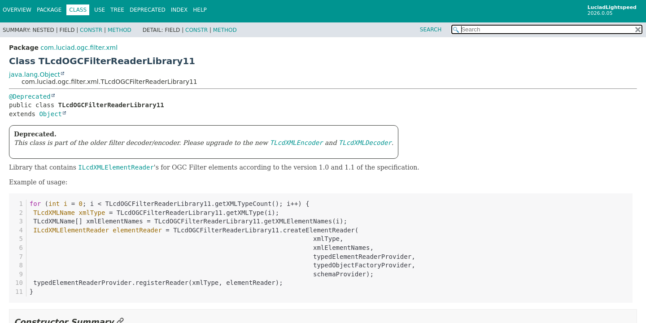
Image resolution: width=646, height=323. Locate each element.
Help (200, 10)
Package (49, 10)
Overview (17, 10)
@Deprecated (30, 96)
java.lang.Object (34, 74)
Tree (117, 10)
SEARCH (431, 29)
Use (99, 10)
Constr (91, 30)
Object (50, 114)
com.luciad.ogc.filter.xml (79, 47)
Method (119, 30)
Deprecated (148, 10)
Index (179, 10)
